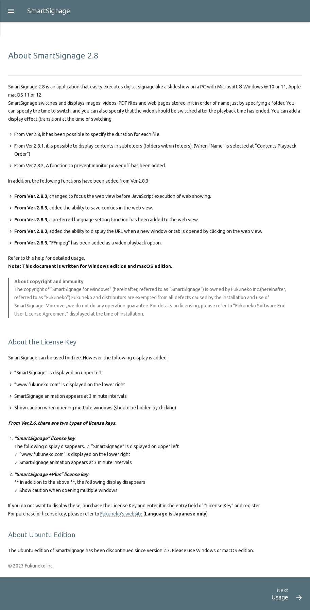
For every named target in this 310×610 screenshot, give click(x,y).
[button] (11, 11)
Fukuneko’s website (121, 513)
